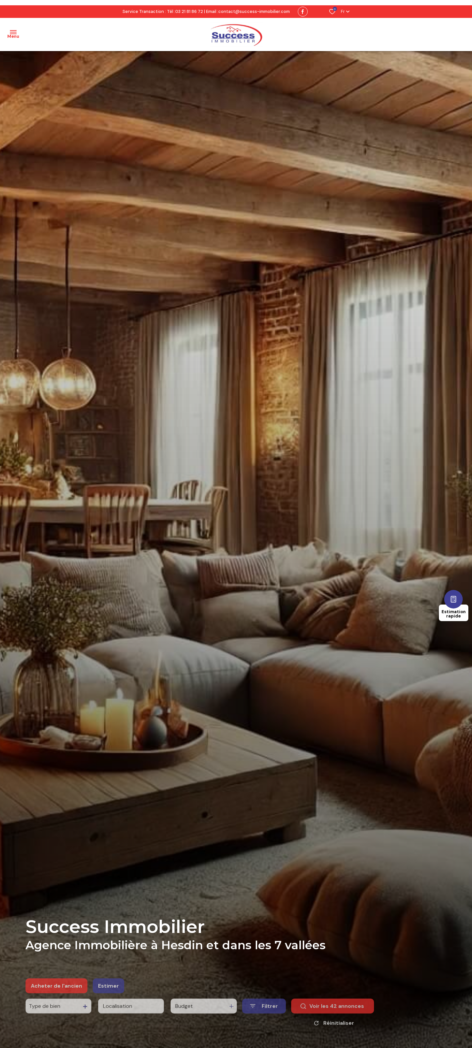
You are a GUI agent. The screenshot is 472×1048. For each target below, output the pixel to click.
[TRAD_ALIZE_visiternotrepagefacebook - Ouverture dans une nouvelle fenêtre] (303, 11)
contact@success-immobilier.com (254, 11)
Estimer (108, 998)
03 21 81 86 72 (189, 11)
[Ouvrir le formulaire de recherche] (264, 1019)
